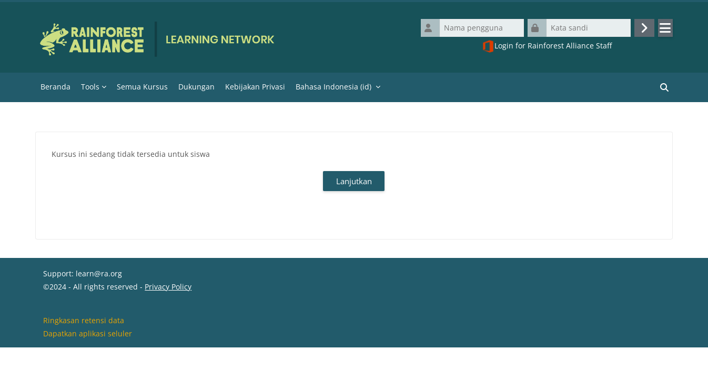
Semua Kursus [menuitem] (142, 87)
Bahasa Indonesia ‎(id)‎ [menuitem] (333, 87)
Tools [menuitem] (90, 87)
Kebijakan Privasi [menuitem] (255, 87)
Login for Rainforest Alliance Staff (547, 46)
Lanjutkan (354, 181)
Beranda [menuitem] (55, 87)
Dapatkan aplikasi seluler (87, 365)
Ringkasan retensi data (83, 352)
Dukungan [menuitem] (196, 87)
